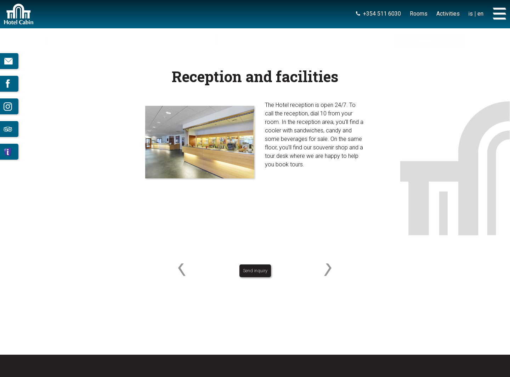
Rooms (418, 13)
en (480, 13)
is (470, 13)
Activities (447, 13)
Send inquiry (255, 278)
